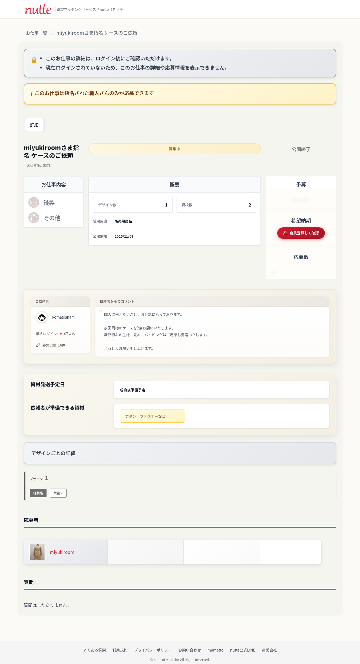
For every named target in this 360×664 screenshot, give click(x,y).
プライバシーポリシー (153, 645)
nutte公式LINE (242, 645)
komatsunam (63, 315)
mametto (215, 645)
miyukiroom (62, 547)
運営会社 (269, 645)
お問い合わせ (189, 645)
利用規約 (119, 645)
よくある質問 (94, 645)
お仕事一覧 (38, 33)
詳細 (36, 125)
